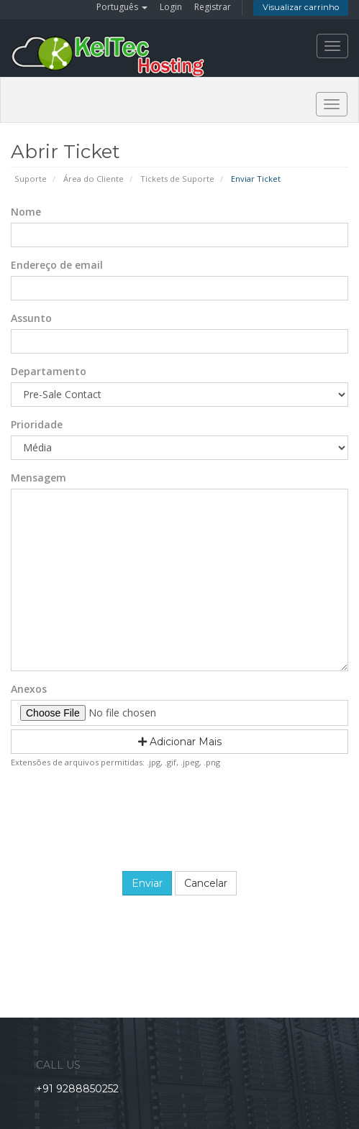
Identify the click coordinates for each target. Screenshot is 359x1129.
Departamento (48, 371)
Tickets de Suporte (177, 178)
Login (171, 7)
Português (121, 7)
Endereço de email (57, 265)
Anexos (29, 689)
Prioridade (37, 424)
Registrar (212, 7)
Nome (26, 211)
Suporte (30, 178)
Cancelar (205, 883)
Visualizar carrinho (301, 7)
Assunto (31, 318)
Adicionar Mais (180, 741)
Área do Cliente (93, 178)
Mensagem (38, 477)
